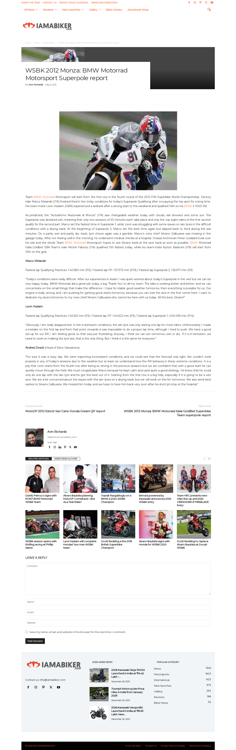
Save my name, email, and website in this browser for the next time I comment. (77, 631)
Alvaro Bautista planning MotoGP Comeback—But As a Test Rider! (79, 498)
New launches (73, 10)
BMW (188, 206)
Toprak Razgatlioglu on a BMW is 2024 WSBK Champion (116, 498)
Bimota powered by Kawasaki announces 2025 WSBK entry (155, 498)
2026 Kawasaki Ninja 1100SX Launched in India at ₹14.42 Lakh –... (128, 673)
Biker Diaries (114, 9)
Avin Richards (36, 84)
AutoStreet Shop (137, 9)
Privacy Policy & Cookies (73, 2)
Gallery (95, 10)
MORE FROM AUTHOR (65, 458)
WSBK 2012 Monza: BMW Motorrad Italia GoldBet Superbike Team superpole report (167, 413)
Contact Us (49, 2)
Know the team (30, 2)
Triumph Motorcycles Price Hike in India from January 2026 (127, 692)
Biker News (161, 702)
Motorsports (49, 43)
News (37, 43)
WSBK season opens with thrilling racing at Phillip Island (41, 544)
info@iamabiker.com (53, 679)
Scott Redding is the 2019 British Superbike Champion (116, 544)
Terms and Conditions (104, 2)
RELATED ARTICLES (38, 458)
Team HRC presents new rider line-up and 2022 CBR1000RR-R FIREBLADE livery (193, 500)
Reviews (50, 10)
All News (31, 10)
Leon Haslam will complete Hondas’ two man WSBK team (79, 544)
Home (28, 43)
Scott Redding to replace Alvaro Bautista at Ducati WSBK (192, 544)
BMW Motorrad (44, 197)
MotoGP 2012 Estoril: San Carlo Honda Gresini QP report (65, 411)
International (162, 679)
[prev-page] (204, 459)
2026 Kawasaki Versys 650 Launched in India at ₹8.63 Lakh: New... (127, 711)
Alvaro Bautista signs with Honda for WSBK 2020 (154, 543)
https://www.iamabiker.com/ (62, 437)
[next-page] (209, 459)
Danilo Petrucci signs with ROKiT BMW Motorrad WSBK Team (41, 498)
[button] (209, 10)
